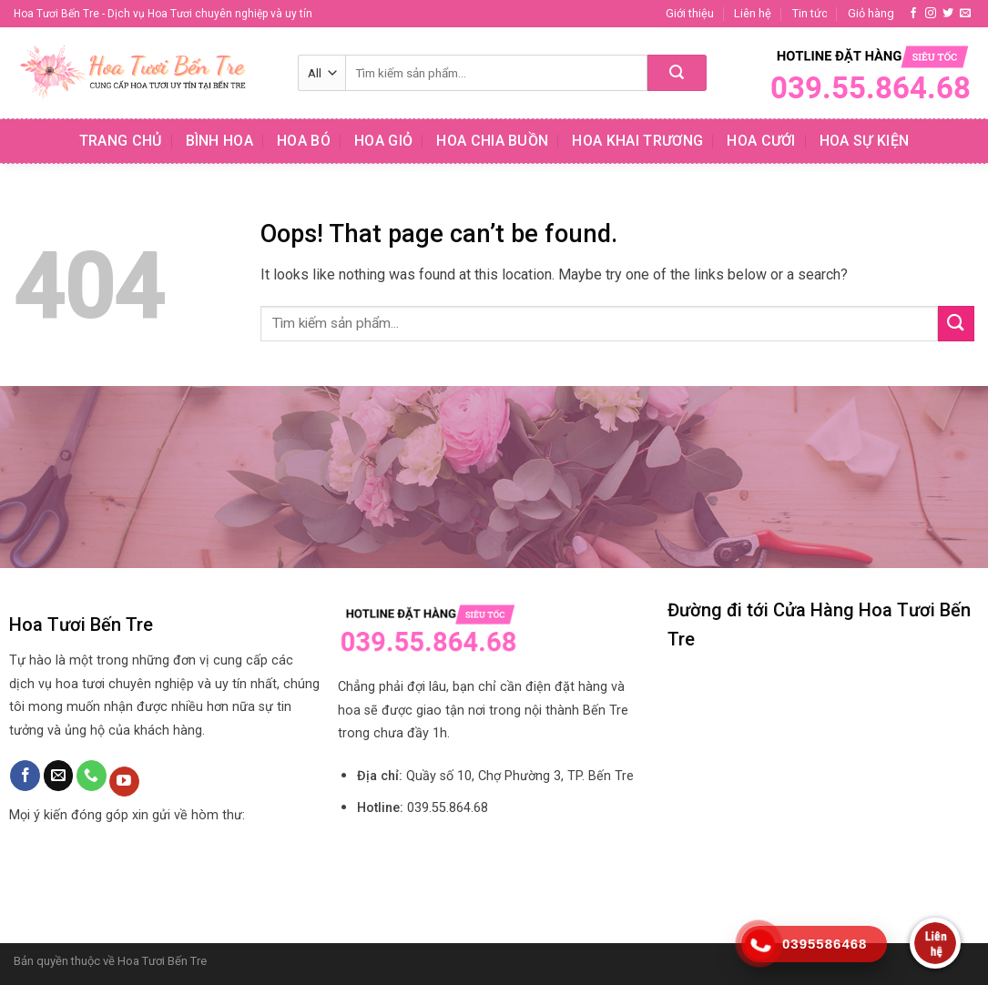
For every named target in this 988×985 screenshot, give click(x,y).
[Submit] (677, 73)
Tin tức (810, 13)
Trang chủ (120, 140)
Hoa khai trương (637, 140)
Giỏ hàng (871, 13)
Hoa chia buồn (492, 140)
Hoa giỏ (383, 140)
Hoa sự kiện (865, 140)
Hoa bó (304, 140)
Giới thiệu (690, 13)
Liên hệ (752, 13)
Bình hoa (220, 140)
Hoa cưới (761, 140)
